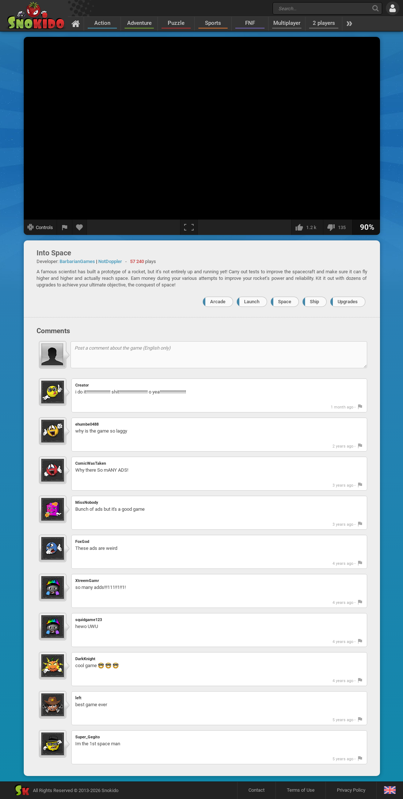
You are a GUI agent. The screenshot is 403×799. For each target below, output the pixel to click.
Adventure (139, 23)
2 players (324, 23)
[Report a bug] (64, 227)
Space (284, 301)
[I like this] (307, 227)
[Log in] (392, 8)
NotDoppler (110, 261)
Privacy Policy (351, 790)
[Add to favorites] (79, 227)
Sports (213, 23)
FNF (250, 23)
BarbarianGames (77, 261)
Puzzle (176, 23)
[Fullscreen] (189, 227)
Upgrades (348, 301)
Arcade (217, 301)
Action (102, 23)
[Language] (389, 790)
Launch (251, 301)
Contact (256, 790)
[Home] (76, 23)
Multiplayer (286, 23)
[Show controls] (40, 227)
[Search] (375, 8)
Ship (314, 301)
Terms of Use (301, 790)
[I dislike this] (337, 227)
